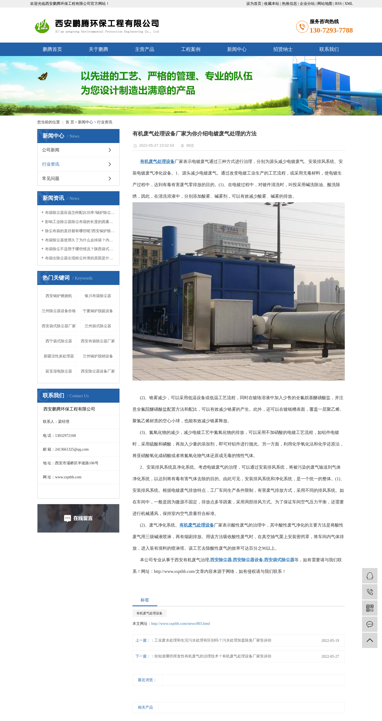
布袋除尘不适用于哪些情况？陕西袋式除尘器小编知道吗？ (80, 249)
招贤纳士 (283, 49)
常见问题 (50, 178)
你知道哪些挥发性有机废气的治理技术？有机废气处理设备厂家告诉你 (212, 656)
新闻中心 (237, 49)
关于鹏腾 (98, 49)
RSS (338, 4)
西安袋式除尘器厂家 (59, 326)
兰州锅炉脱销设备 (98, 356)
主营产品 (144, 49)
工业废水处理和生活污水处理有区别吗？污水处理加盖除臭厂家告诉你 (212, 640)
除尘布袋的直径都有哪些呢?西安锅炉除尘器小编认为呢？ (80, 231)
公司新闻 (50, 150)
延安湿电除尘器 (59, 371)
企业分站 (307, 4)
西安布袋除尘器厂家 (98, 341)
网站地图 (324, 4)
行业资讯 (104, 122)
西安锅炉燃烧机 (59, 296)
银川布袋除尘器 (98, 296)
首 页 (70, 122)
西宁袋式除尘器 (59, 341)
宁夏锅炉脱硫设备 (98, 311)
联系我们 (329, 49)
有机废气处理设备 (149, 613)
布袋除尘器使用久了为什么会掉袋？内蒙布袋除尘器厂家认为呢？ (80, 240)
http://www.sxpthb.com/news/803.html (180, 624)
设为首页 (253, 4)
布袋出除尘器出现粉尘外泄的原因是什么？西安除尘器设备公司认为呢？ (80, 258)
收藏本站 (271, 4)
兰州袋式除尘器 (98, 326)
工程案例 (190, 49)
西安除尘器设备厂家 (98, 371)
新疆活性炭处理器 (59, 356)
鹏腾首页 (52, 49)
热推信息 (289, 4)
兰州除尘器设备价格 (59, 311)
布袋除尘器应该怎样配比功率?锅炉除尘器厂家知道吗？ (80, 213)
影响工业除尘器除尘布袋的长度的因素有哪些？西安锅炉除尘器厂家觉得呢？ (80, 222)
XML (349, 4)
